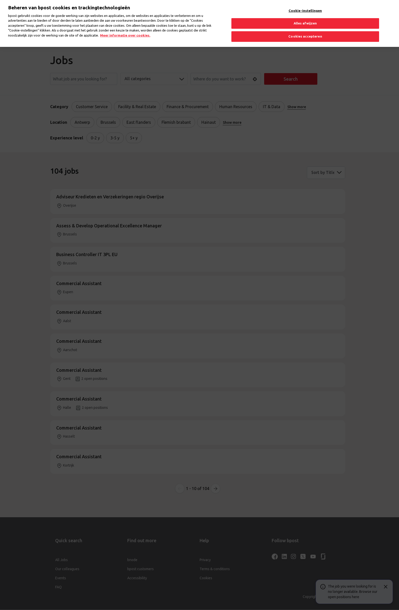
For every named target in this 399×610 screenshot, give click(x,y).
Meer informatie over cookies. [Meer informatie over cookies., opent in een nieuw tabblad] (125, 30)
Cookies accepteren (305, 31)
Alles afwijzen (305, 18)
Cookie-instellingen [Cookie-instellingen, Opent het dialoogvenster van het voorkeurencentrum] (305, 5)
